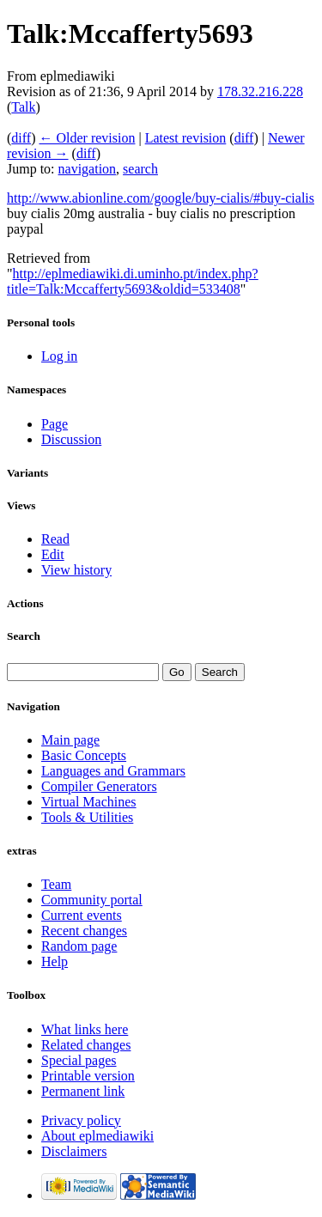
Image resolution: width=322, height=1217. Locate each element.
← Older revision (87, 138)
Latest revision (186, 138)
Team (56, 884)
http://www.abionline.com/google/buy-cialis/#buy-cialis (160, 198)
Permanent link (83, 1091)
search (140, 168)
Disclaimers (73, 1151)
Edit (52, 554)
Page (54, 424)
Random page (79, 946)
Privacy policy (81, 1120)
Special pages (79, 1060)
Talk (23, 107)
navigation (87, 168)
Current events (81, 915)
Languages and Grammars (113, 771)
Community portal (92, 899)
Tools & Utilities (87, 817)
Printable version (88, 1075)
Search (23, 636)
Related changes (86, 1044)
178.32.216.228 (260, 91)
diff (21, 138)
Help (54, 961)
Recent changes (84, 930)
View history (76, 570)
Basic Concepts (83, 755)
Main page (70, 740)
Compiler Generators (99, 786)
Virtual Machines (89, 801)
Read (55, 539)
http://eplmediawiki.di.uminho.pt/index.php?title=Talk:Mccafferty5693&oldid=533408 (132, 281)
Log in (59, 356)
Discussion (71, 439)
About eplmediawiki (97, 1136)
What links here (84, 1029)
